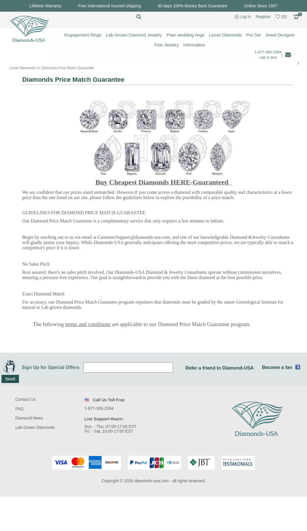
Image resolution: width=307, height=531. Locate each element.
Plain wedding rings (185, 34)
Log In (245, 17)
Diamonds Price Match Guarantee (67, 68)
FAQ (19, 408)
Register (263, 16)
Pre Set (253, 34)
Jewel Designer (280, 34)
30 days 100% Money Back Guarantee (192, 6)
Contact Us (25, 399)
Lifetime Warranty (45, 6)
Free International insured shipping (109, 6)
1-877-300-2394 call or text (268, 55)
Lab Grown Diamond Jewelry (134, 34)
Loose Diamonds (225, 34)
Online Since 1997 (260, 6)
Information (194, 44)
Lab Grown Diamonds (35, 427)
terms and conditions (87, 324)
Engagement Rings (83, 34)
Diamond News (29, 418)
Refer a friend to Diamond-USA (219, 367)
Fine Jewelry (166, 44)
